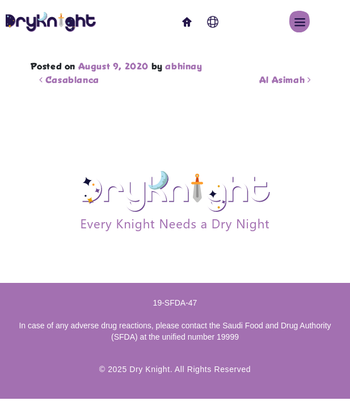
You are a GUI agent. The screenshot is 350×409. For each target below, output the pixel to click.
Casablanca (69, 80)
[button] (299, 21)
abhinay (183, 67)
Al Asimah (285, 80)
